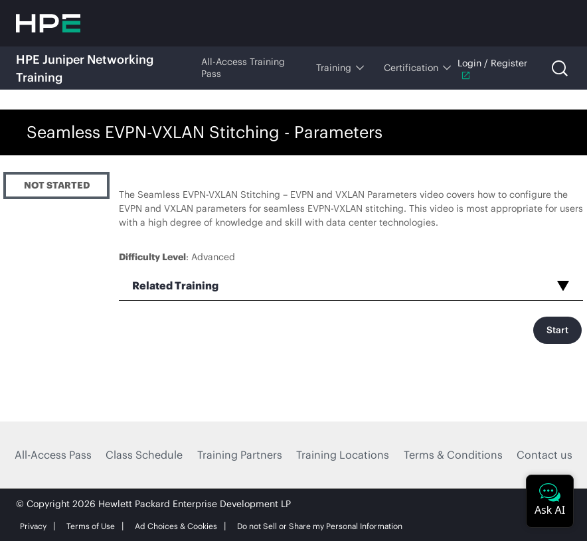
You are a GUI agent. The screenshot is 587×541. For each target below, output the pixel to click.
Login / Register (492, 68)
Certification (417, 68)
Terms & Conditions (453, 454)
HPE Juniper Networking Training (84, 68)
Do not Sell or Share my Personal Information (319, 526)
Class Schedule (144, 454)
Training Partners (239, 454)
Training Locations (342, 454)
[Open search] (559, 68)
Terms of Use (90, 526)
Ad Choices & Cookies (176, 526)
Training (340, 68)
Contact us (544, 454)
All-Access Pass (53, 454)
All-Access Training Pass (243, 67)
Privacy (33, 526)
